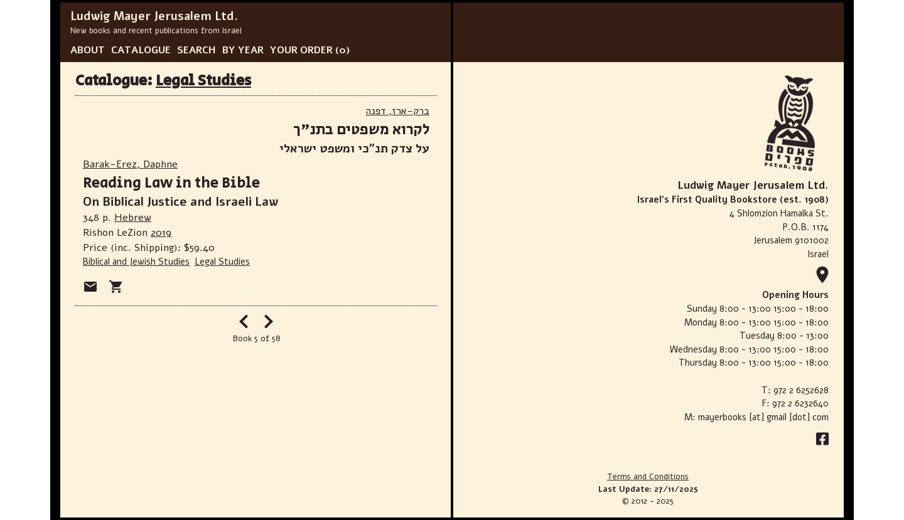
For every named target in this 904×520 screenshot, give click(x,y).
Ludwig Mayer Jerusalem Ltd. (154, 16)
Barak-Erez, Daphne (130, 164)
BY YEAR (243, 50)
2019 (161, 233)
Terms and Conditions (648, 476)
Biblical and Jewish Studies (136, 261)
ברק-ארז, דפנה (397, 111)
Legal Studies (203, 81)
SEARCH (196, 50)
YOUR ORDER (301, 50)
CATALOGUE (141, 50)
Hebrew (132, 218)
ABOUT (87, 50)
